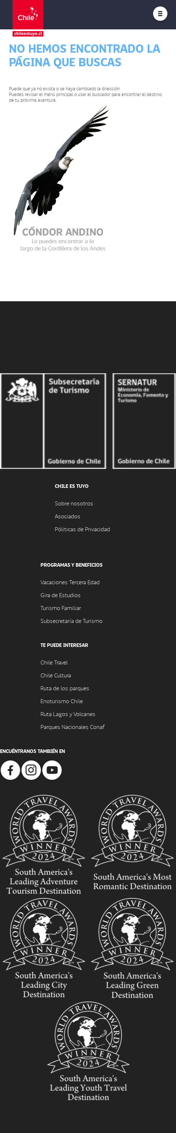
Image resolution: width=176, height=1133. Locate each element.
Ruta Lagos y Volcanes (68, 713)
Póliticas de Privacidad (82, 529)
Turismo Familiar (61, 607)
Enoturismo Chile (62, 701)
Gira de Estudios (61, 595)
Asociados (67, 516)
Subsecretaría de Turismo (72, 620)
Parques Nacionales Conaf (72, 726)
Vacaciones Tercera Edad (70, 582)
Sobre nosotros (74, 503)
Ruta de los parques (65, 688)
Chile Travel (54, 662)
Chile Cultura (56, 675)
